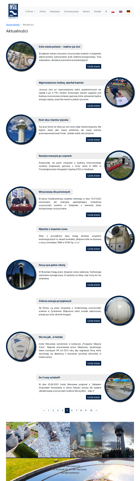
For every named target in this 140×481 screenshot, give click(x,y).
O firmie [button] (29, 11)
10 (91, 410)
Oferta (43, 11)
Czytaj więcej (93, 66)
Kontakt (97, 11)
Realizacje (55, 11)
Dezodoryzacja (71, 11)
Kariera (86, 11)
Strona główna (13, 24)
